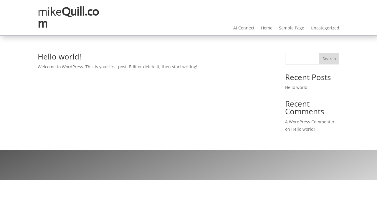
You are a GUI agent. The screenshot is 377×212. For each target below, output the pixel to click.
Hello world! (59, 56)
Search (329, 59)
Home (266, 28)
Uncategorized (325, 28)
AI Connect (243, 28)
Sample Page (291, 28)
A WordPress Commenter (310, 122)
